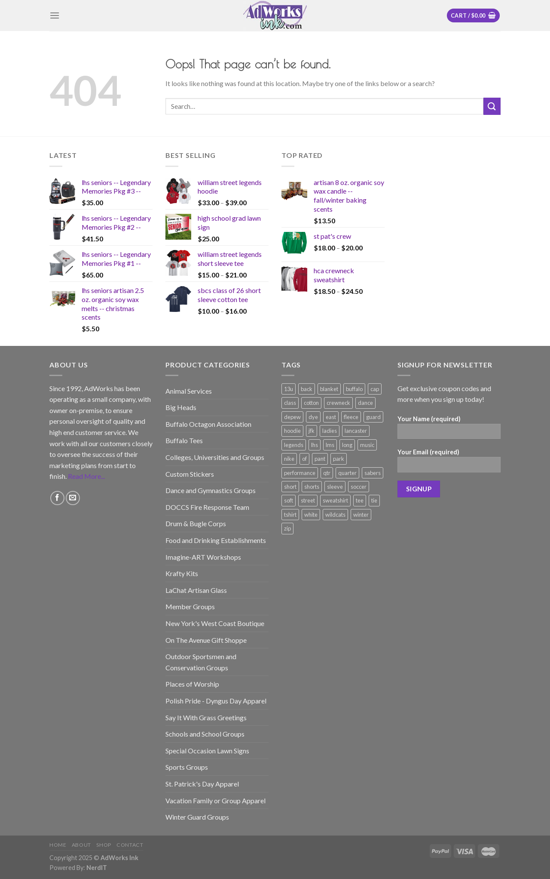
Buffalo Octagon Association (208, 424)
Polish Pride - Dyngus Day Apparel (215, 701)
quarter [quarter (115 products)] (347, 472)
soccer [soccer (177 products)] (359, 486)
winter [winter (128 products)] (361, 514)
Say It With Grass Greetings (206, 717)
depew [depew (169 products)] (292, 416)
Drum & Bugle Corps (195, 523)
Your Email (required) (449, 463)
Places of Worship (192, 684)
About (81, 845)
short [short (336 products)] (290, 486)
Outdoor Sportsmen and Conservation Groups (200, 662)
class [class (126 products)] (290, 402)
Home (57, 845)
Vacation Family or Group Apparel (215, 800)
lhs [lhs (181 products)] (314, 444)
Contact (129, 845)
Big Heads (180, 407)
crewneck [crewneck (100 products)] (338, 402)
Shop (103, 845)
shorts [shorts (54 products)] (311, 486)
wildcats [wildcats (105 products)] (335, 514)
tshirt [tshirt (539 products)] (290, 514)
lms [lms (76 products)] (330, 444)
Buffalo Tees (184, 440)
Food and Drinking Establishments (215, 540)
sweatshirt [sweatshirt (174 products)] (335, 500)
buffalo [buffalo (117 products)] (354, 389)
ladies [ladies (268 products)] (329, 430)
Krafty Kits (181, 573)
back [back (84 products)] (306, 389)
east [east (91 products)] (331, 416)
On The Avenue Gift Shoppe (206, 640)
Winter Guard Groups (197, 817)
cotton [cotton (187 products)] (311, 402)
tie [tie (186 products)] (374, 500)
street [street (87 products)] (308, 500)
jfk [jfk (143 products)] (312, 430)
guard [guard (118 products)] (373, 416)
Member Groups (190, 606)
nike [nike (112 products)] (289, 458)
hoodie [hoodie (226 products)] (292, 430)
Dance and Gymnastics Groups (210, 490)
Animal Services (188, 391)
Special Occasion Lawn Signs (207, 750)
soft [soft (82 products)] (288, 500)
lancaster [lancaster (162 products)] (356, 430)
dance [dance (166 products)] (365, 402)
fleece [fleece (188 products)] (351, 416)
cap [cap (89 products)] (374, 389)
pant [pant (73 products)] (320, 458)
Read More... (86, 476)
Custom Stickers (189, 474)
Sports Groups (186, 767)
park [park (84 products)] (338, 458)
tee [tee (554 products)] (360, 500)
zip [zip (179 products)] (287, 528)
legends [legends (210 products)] (293, 444)
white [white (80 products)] (311, 514)
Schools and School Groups (204, 734)
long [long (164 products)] (347, 444)
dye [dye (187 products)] (313, 416)
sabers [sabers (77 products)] (372, 472)
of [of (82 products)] (304, 458)
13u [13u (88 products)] (288, 389)
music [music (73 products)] (367, 444)
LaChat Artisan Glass (196, 590)
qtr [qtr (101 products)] (326, 472)
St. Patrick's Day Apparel (202, 784)
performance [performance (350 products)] (299, 472)
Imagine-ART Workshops (203, 557)
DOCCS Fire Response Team (207, 507)
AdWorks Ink (119, 857)
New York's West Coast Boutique (214, 623)
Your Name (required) (449, 430)
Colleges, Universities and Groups (214, 457)
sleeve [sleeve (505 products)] (335, 486)
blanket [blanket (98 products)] (329, 389)
